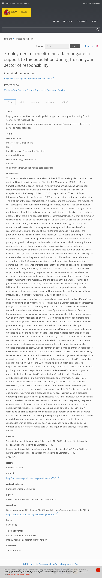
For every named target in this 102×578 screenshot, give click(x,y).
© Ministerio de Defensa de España (40, 564)
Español (86, 3)
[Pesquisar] (98, 30)
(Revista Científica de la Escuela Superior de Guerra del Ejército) (34, 90)
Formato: (40, 46)
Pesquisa (67, 21)
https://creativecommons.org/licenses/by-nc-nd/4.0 (31, 514)
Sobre (95, 21)
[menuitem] (56, 21)
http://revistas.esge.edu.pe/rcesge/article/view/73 (28, 78)
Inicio (56, 21)
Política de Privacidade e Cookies (19, 574)
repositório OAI (70, 564)
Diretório (82, 21)
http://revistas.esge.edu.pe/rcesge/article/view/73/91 (32, 478)
